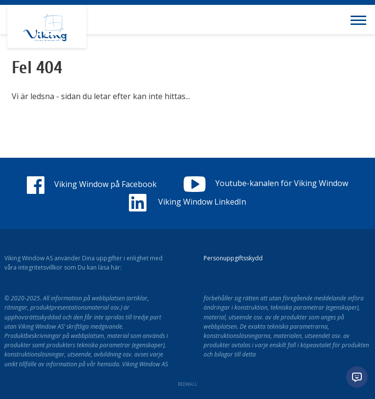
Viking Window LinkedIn (187, 201)
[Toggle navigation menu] (360, 19)
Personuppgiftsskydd (233, 258)
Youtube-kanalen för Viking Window (265, 183)
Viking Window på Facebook (92, 184)
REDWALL (187, 384)
